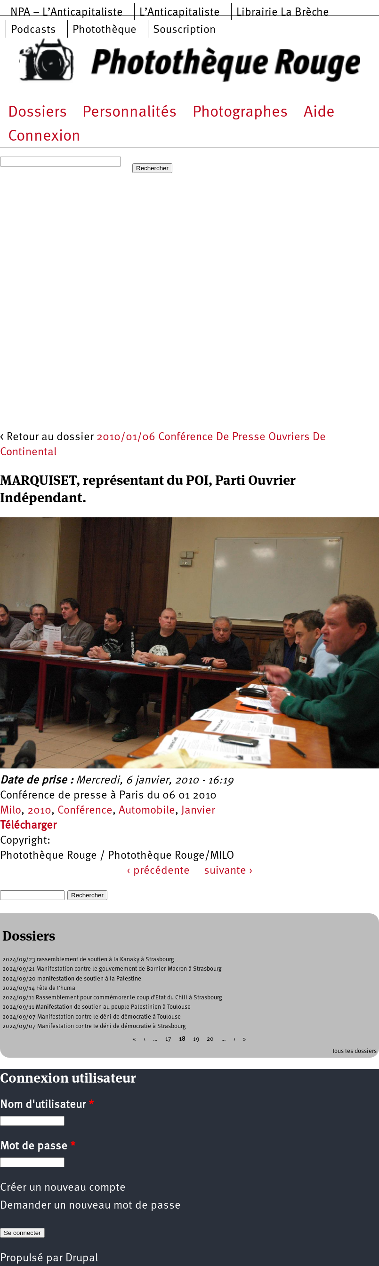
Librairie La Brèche (282, 12)
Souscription (184, 30)
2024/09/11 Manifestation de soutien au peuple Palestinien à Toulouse (96, 1007)
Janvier (198, 810)
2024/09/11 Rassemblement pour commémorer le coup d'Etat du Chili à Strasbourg (112, 998)
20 (210, 1039)
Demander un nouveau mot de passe (90, 1205)
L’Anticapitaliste (179, 12)
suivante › (228, 871)
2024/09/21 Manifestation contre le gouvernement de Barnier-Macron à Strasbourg (112, 969)
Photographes (240, 112)
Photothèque (105, 30)
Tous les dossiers (354, 1051)
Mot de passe (37, 1146)
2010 (39, 810)
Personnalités (129, 112)
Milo (10, 810)
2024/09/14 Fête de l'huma (38, 988)
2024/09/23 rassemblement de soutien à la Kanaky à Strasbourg (88, 960)
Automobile (147, 810)
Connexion (44, 136)
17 (168, 1039)
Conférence (85, 810)
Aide (319, 112)
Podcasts (33, 30)
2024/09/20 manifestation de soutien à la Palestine (71, 979)
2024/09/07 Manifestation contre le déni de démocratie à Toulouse (91, 1017)
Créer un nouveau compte (63, 1188)
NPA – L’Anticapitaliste (66, 12)
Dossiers (37, 112)
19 (196, 1039)
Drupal (81, 1258)
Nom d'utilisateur (47, 1105)
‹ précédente (158, 871)
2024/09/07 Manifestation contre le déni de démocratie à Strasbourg (94, 1026)
